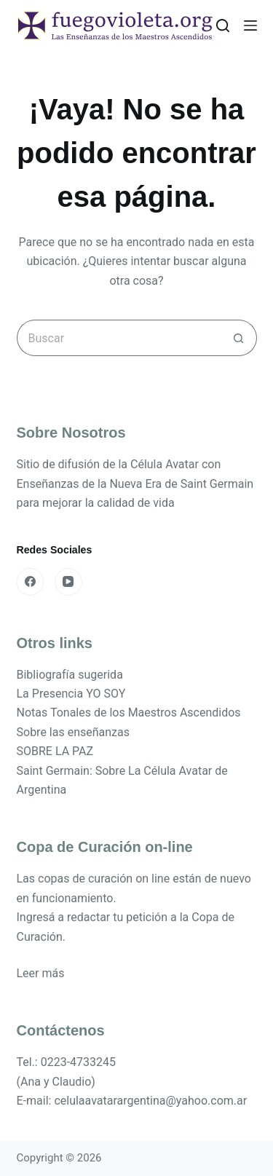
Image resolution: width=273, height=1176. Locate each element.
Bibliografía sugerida (70, 675)
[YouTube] (68, 582)
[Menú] (250, 25)
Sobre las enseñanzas (73, 732)
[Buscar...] (119, 338)
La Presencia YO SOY (71, 694)
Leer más (41, 973)
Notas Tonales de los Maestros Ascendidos (129, 712)
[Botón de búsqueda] (239, 338)
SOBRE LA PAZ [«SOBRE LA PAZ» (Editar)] (55, 751)
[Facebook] (30, 582)
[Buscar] (222, 25)
